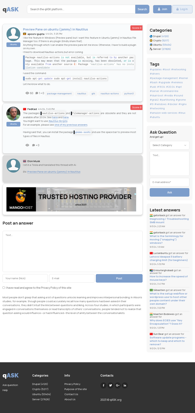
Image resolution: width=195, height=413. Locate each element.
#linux (181, 112)
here (55, 117)
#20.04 (170, 86)
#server (154, 91)
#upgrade (164, 82)
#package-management (164, 78)
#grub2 (154, 99)
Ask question (10, 385)
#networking (178, 69)
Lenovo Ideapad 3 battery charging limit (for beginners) (169, 258)
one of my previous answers (70, 124)
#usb (153, 86)
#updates (156, 69)
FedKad (32, 109)
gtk (93, 93)
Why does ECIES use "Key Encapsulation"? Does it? (166, 322)
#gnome (181, 99)
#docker (172, 104)
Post (120, 278)
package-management (59, 93)
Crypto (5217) (40, 389)
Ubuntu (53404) (41, 394)
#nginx (182, 104)
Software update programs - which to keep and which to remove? (168, 341)
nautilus (81, 93)
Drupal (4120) (40, 384)
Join (162, 9)
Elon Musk (33, 161)
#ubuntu (155, 117)
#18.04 (161, 86)
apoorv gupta (35, 34)
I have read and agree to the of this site (37, 288)
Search (139, 9)
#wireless (177, 82)
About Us (69, 399)
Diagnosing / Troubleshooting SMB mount (169, 220)
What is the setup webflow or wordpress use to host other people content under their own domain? (168, 299)
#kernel (183, 78)
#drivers (155, 73)
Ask (169, 192)
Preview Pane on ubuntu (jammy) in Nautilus (53, 171)
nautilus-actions (110, 93)
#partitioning (167, 99)
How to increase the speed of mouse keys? (169, 278)
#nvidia (168, 95)
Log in (183, 9)
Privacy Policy (49, 288)
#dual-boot (156, 95)
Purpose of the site (75, 389)
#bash (154, 82)
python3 (129, 93)
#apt (179, 86)
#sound (178, 95)
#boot (166, 69)
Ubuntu (13, 44)
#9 (151, 104)
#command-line (169, 91)
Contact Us (71, 394)
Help (5, 390)
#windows (160, 104)
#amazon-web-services (163, 112)
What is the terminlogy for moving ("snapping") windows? (166, 239)
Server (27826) (41, 399)
